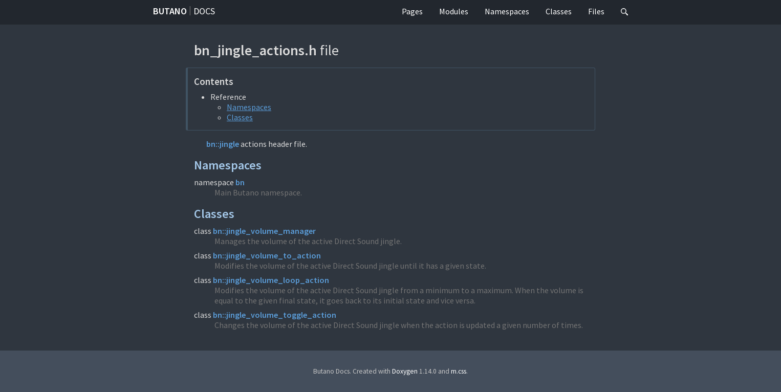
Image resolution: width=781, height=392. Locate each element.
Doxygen (405, 371)
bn (240, 182)
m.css (458, 371)
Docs (204, 11)
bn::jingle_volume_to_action (267, 255)
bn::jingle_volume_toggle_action (274, 315)
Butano (170, 11)
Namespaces (507, 11)
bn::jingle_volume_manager (264, 231)
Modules (453, 11)
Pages (412, 11)
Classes (559, 11)
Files (596, 11)
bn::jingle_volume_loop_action (271, 280)
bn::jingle (222, 144)
